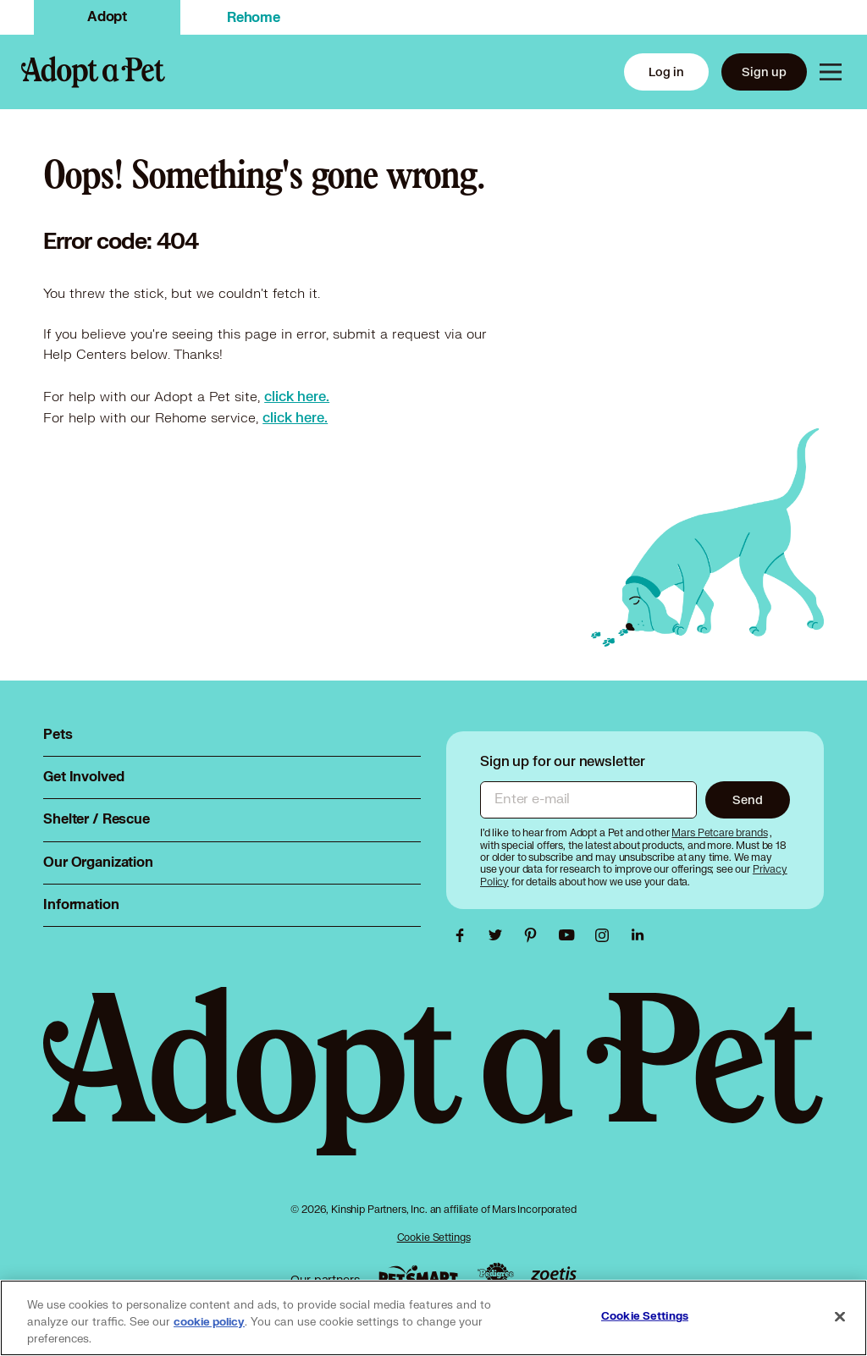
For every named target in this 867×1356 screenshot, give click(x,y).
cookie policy (209, 1322)
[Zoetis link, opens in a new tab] (554, 1275)
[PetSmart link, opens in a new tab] (418, 1275)
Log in (666, 71)
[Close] (840, 1317)
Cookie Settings (434, 1237)
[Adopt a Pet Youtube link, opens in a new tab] (570, 935)
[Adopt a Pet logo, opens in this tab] (433, 1088)
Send (747, 799)
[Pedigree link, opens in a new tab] (495, 1275)
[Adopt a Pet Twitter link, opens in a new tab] (499, 935)
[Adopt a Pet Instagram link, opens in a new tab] (606, 935)
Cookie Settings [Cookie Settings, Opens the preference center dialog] (644, 1316)
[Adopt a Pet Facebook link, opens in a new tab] (464, 935)
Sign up (764, 71)
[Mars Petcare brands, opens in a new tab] (720, 832)
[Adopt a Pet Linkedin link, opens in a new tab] (637, 935)
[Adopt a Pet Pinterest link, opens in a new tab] (535, 935)
